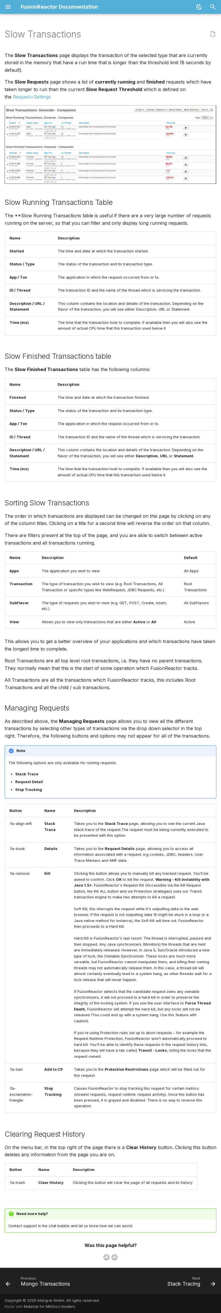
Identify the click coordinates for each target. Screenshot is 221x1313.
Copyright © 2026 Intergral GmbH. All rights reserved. (52, 1300)
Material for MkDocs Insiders (49, 1306)
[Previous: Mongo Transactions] (39, 1283)
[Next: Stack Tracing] (190, 1283)
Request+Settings (32, 97)
